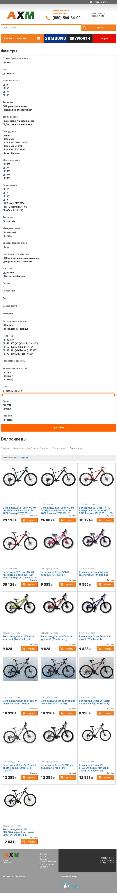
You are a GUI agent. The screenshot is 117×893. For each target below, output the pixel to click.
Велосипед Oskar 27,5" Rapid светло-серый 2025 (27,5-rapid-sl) (19, 768)
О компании (45, 854)
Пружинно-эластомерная (18, 110)
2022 (7, 168)
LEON (8, 405)
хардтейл (10, 221)
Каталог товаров (15, 38)
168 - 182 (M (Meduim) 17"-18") (21, 350)
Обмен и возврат (47, 864)
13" (7, 193)
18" (7, 200)
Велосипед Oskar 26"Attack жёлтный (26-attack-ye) (18, 638)
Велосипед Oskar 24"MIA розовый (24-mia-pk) (55, 573)
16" (7, 196)
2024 (7, 175)
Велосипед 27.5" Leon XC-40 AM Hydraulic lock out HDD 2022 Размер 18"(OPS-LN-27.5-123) (19, 511)
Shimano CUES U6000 (16, 143)
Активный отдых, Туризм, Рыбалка (31, 448)
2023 (7, 171)
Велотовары (59, 448)
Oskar (8, 136)
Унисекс (9, 74)
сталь (8, 236)
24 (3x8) (9, 380)
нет (7, 247)
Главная (5, 448)
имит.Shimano (12, 153)
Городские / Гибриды (16, 329)
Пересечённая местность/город (22, 258)
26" (7, 88)
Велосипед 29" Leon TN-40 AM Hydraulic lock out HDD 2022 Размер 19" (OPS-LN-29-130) (96, 511)
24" (7, 85)
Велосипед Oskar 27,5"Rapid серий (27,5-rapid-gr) (57, 766)
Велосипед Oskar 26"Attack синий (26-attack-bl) (94, 638)
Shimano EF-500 (13, 146)
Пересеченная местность (18, 262)
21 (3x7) (9, 376)
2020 (7, 164)
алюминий (10, 233)
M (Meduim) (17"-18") (16, 207)
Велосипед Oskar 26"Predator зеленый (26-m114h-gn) (20, 702)
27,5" (7, 92)
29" (7, 95)
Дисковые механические (18, 124)
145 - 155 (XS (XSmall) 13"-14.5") (21, 343)
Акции (104, 38)
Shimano (9, 139)
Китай (8, 63)
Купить (31, 520)
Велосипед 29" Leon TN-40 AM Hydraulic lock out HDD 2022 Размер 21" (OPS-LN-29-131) (20, 576)
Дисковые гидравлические (19, 121)
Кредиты (43, 859)
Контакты (44, 867)
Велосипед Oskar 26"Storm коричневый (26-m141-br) (94, 702)
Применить (58, 427)
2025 (7, 178)
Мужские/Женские (15, 276)
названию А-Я (22, 458)
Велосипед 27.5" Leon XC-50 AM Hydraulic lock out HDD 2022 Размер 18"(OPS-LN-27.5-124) (57, 511)
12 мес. (9, 420)
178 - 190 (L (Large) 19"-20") (19, 354)
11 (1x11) (9, 373)
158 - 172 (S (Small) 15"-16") (19, 347)
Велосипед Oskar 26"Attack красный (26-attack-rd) (56, 638)
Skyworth (80, 38)
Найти (100, 27)
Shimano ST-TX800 (15, 150)
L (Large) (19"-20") (14, 203)
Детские (9, 273)
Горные (9, 325)
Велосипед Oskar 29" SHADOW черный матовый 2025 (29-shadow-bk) (18, 832)
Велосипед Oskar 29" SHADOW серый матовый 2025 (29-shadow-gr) (94, 768)
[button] (5, 676)
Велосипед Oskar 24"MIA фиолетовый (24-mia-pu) (93, 573)
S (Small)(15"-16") (14, 210)
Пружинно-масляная (16, 106)
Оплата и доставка (48, 862)
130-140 (9, 340)
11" (7, 189)
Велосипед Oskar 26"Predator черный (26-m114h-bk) (58, 702)
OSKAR (8, 409)
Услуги (43, 857)
